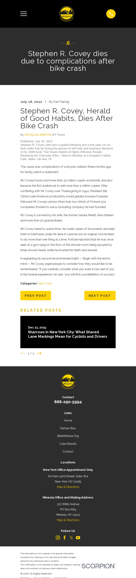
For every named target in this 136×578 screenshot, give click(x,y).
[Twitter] (71, 538)
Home (68, 420)
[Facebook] (65, 538)
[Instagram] (58, 538)
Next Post (100, 295)
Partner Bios (68, 428)
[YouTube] (78, 538)
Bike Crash (45, 283)
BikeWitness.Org (68, 436)
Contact (68, 451)
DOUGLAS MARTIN (38, 134)
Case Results (68, 443)
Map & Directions (68, 487)
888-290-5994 (68, 401)
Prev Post (36, 295)
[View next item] (39, 353)
